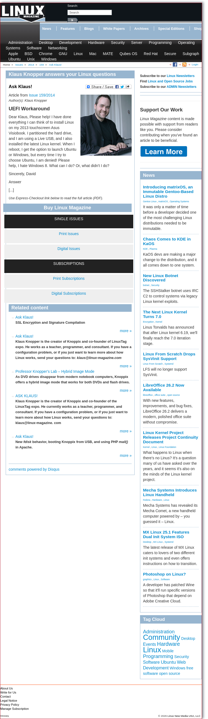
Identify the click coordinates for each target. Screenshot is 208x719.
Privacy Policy (9, 704)
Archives (141, 29)
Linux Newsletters (181, 76)
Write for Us (8, 692)
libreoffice (148, 395)
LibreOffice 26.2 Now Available (163, 387)
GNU (63, 54)
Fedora (146, 500)
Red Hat (151, 54)
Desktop (46, 42)
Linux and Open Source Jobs (170, 81)
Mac (92, 54)
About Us (6, 688)
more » (126, 331)
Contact (5, 696)
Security (118, 42)
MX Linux (158, 542)
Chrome (45, 54)
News (46, 29)
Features (68, 29)
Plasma (153, 249)
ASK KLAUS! (26, 396)
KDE (145, 249)
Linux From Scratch (153, 363)
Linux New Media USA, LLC (184, 715)
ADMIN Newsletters (181, 87)
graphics (147, 579)
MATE (108, 54)
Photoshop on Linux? (164, 574)
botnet (146, 285)
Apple (13, 54)
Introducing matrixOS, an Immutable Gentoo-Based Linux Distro (168, 191)
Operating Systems (179, 201)
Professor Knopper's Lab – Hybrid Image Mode (54, 371)
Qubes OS (128, 54)
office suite (160, 395)
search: (72, 5)
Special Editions (171, 29)
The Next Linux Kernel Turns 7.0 (165, 314)
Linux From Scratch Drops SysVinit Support (169, 356)
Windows (49, 59)
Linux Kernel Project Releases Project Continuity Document (170, 437)
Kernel (159, 321)
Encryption (148, 321)
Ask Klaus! (24, 317)
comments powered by (34, 469)
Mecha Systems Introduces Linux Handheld (170, 492)
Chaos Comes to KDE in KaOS (167, 241)
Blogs (89, 29)
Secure (170, 54)
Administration (20, 42)
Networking (57, 48)
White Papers (114, 29)
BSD (28, 54)
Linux (78, 54)
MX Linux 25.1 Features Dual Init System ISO (166, 534)
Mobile (168, 651)
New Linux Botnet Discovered (160, 278)
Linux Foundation (167, 447)
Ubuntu (14, 59)
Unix (31, 59)
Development (70, 42)
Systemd (169, 363)
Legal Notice (8, 700)
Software (34, 48)
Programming (160, 42)
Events (149, 644)
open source (173, 395)
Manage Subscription (14, 708)
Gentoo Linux (150, 201)
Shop (198, 29)
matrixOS (163, 201)
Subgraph (191, 54)
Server (136, 42)
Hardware (96, 42)
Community (161, 637)
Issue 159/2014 (42, 95)
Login (195, 64)
